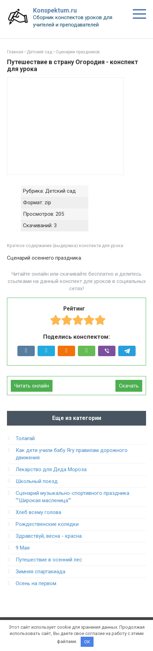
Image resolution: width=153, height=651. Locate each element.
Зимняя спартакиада (40, 571)
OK (87, 641)
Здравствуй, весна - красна (49, 536)
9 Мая (23, 548)
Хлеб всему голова (38, 512)
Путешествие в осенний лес (49, 560)
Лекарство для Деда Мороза (51, 469)
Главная (15, 51)
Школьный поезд (37, 481)
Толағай (25, 438)
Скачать (129, 386)
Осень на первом (36, 583)
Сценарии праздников (78, 51)
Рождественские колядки (47, 524)
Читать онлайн (31, 386)
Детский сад (39, 51)
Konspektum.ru (55, 10)
